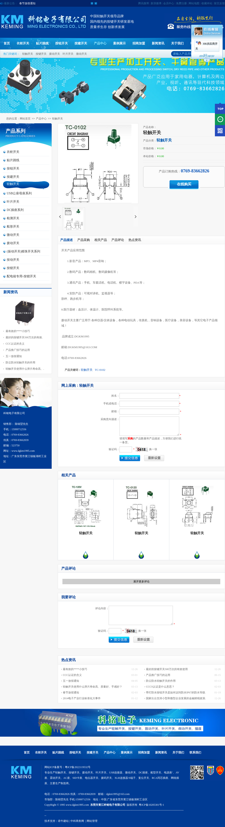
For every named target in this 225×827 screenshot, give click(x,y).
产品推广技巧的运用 (18, 350)
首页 (7, 43)
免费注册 (181, 3)
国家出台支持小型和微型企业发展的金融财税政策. (176, 698)
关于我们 (177, 43)
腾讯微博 (143, 3)
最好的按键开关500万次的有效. (24, 337)
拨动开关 (54, 53)
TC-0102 (100, 369)
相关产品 (100, 240)
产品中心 (100, 43)
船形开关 (13, 226)
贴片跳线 (42, 43)
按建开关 (81, 43)
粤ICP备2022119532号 (77, 767)
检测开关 (13, 218)
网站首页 (25, 118)
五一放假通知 (27, 3)
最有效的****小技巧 (18, 331)
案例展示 (119, 43)
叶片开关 (68, 53)
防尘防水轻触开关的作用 (20, 362)
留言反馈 (219, 3)
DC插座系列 (15, 210)
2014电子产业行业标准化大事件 (82, 698)
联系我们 (195, 752)
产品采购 (83, 240)
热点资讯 (134, 240)
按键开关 (41, 53)
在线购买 (184, 184)
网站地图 (194, 3)
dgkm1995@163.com (118, 794)
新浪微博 (156, 3)
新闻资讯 (158, 43)
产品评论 (117, 240)
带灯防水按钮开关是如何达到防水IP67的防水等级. (176, 692)
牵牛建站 (63, 821)
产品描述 (66, 240)
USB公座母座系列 (19, 193)
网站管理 (92, 821)
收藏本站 (206, 3)
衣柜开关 (23, 43)
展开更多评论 (141, 581)
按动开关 (13, 259)
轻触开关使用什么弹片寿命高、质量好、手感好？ (92, 686)
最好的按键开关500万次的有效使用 (167, 669)
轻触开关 (27, 53)
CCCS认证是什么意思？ (160, 686)
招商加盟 (138, 43)
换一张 (153, 449)
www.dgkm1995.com (77, 804)
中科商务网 (77, 821)
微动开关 (81, 53)
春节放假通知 (71, 692)
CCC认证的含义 (15, 343)
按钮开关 (61, 43)
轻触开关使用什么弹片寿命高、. (25, 368)
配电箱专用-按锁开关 (21, 276)
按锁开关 (13, 268)
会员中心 (168, 3)
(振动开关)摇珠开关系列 (23, 251)
